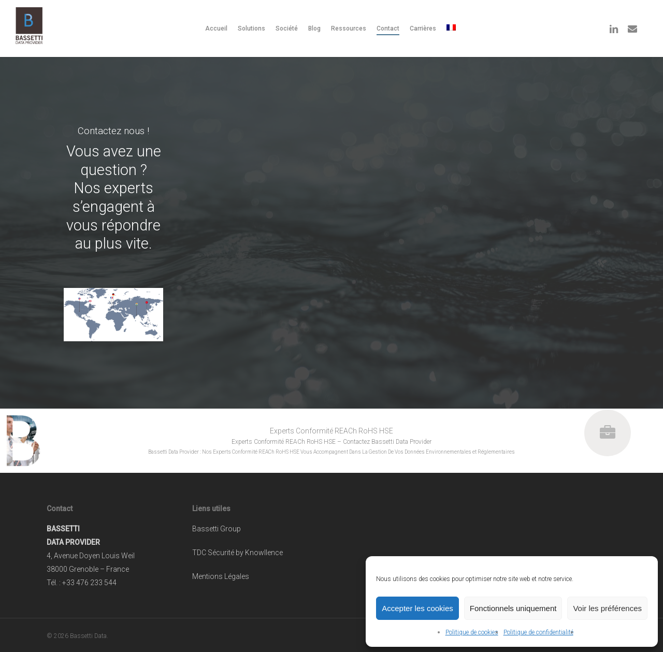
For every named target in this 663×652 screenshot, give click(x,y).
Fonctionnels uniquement (513, 608)
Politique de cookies (471, 632)
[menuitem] (452, 28)
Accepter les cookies (417, 608)
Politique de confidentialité (538, 632)
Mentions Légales (220, 576)
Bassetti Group (216, 529)
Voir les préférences (607, 608)
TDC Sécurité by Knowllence (237, 552)
